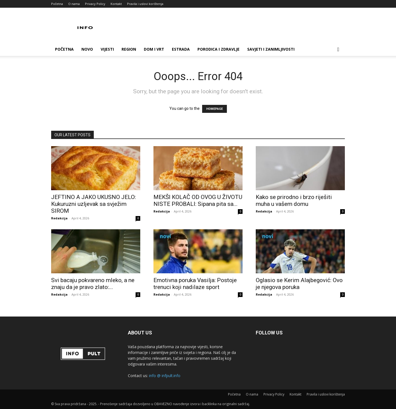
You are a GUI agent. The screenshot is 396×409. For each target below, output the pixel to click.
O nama (74, 4)
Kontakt (116, 4)
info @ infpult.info (164, 375)
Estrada (181, 49)
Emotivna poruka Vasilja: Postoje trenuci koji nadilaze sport (195, 283)
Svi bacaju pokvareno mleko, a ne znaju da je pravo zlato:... (92, 283)
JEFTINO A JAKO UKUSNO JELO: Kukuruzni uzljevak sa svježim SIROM (93, 204)
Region (129, 49)
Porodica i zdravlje (218, 49)
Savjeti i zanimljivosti (271, 49)
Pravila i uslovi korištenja (145, 4)
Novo (87, 49)
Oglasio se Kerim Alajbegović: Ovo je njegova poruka (299, 283)
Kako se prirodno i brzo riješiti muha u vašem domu (294, 200)
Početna (57, 4)
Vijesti (107, 49)
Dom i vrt (154, 49)
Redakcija (59, 218)
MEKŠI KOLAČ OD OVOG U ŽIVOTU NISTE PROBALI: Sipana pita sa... (197, 200)
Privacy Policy (95, 4)
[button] (338, 49)
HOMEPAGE (214, 109)
